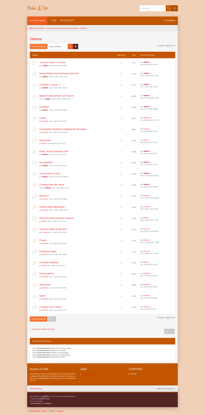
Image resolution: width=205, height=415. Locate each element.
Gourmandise (46, 162)
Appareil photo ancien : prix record (56, 95)
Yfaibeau (147, 118)
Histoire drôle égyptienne (52, 206)
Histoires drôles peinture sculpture (56, 218)
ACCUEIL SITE (67, 20)
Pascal (146, 129)
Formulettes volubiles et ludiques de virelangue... (63, 129)
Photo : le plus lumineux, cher (53, 151)
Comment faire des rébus (51, 184)
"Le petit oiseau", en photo (52, 62)
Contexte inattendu (48, 262)
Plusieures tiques (48, 251)
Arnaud (45, 132)
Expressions (45, 140)
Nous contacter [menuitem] (56, 411)
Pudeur (43, 118)
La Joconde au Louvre (49, 173)
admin (45, 65)
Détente (36, 39)
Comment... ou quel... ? (49, 84)
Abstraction (45, 284)
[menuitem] (52, 20)
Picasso (43, 240)
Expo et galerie (46, 273)
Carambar (44, 106)
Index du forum (36, 388)
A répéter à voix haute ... (51, 306)
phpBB (44, 396)
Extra (44, 143)
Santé (42, 295)
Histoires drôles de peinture (53, 229)
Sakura (146, 306)
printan (45, 121)
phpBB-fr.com (44, 398)
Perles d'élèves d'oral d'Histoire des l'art (59, 73)
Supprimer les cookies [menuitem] (37, 411)
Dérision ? (44, 195)
